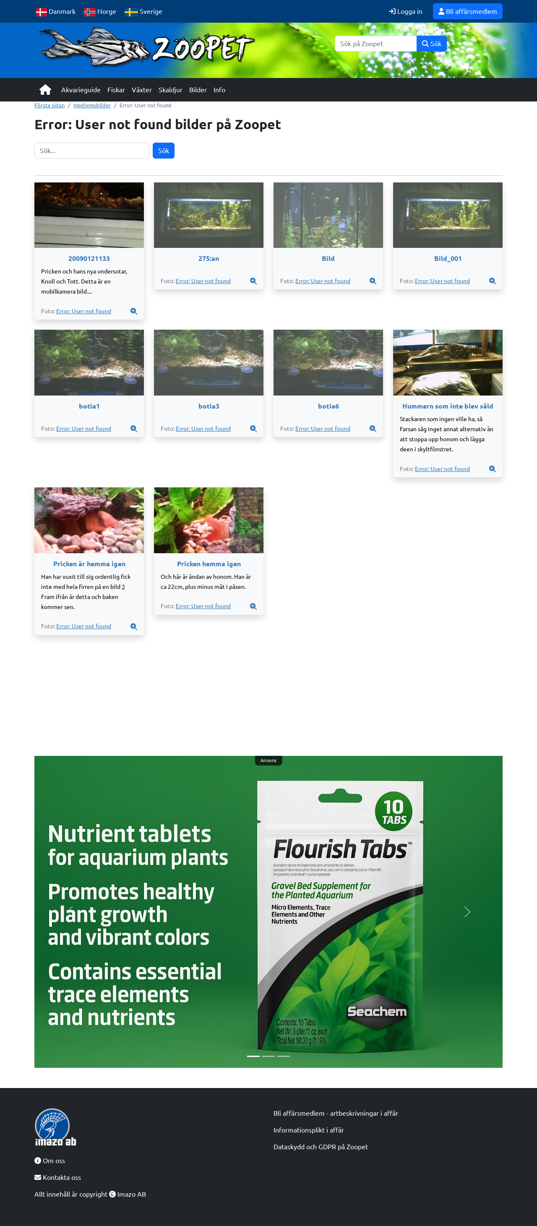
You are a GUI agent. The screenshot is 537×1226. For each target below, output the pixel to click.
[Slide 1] (253, 1056)
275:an (208, 258)
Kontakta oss (57, 1177)
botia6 (328, 406)
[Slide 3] (283, 1056)
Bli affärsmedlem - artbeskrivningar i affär (336, 1113)
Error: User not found (83, 311)
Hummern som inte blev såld (447, 406)
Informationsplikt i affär (309, 1130)
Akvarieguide (81, 90)
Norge (100, 12)
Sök (431, 43)
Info (219, 90)
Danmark (56, 12)
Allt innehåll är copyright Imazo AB (90, 1194)
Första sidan (49, 105)
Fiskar (116, 90)
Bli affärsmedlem (467, 11)
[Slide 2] (268, 1056)
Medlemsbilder (92, 105)
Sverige (143, 12)
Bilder (198, 90)
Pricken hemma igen (209, 563)
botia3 (208, 406)
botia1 (89, 406)
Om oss (49, 1160)
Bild (328, 258)
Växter (142, 90)
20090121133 (89, 258)
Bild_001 (448, 258)
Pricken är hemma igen (89, 563)
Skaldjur (170, 90)
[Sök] (376, 44)
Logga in (405, 11)
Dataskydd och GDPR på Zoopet (321, 1147)
